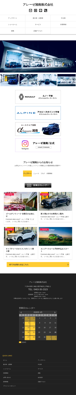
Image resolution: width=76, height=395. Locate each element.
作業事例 (63, 24)
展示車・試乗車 (38, 18)
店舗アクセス (38, 31)
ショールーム (12, 24)
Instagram (35, 10)
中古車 (63, 18)
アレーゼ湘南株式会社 (38, 4)
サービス (38, 24)
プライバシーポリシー (9, 381)
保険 (12, 31)
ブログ (46, 173)
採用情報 (5, 377)
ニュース (29, 173)
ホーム (5, 355)
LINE (40, 10)
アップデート (12, 18)
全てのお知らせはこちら (19, 260)
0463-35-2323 (45, 10)
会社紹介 (40, 372)
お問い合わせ (30, 10)
